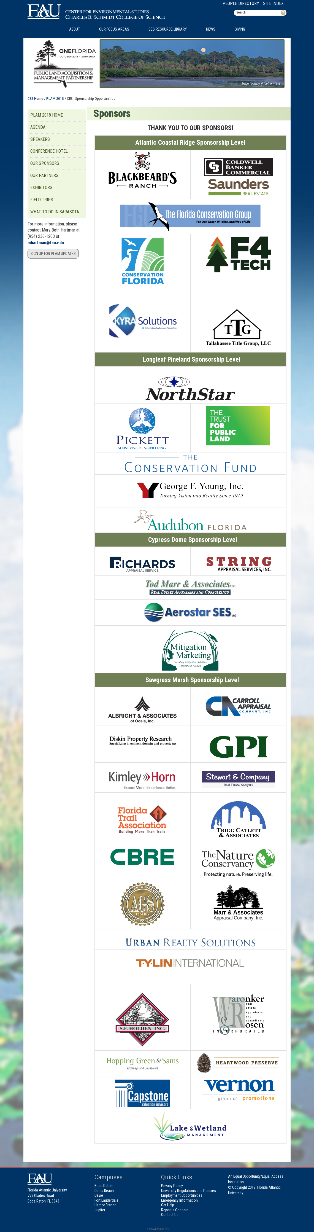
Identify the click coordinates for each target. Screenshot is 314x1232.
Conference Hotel (49, 151)
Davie (98, 1195)
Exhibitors (41, 187)
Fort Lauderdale (106, 1200)
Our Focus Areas (114, 29)
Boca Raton (103, 1185)
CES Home (35, 98)
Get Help (167, 1205)
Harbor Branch (105, 1205)
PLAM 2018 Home (46, 115)
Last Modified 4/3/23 (157, 1229)
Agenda (37, 127)
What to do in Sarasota (54, 211)
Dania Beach (104, 1190)
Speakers (40, 139)
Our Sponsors (44, 163)
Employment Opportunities (181, 1195)
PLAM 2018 (55, 98)
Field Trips (41, 199)
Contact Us (169, 1214)
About (74, 29)
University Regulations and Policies (188, 1190)
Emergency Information (179, 1200)
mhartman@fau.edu (46, 242)
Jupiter (99, 1210)
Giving (240, 29)
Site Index (273, 3)
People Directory (241, 3)
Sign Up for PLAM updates (53, 253)
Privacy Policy (172, 1185)
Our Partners (44, 175)
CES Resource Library (167, 29)
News (210, 29)
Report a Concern (174, 1210)
